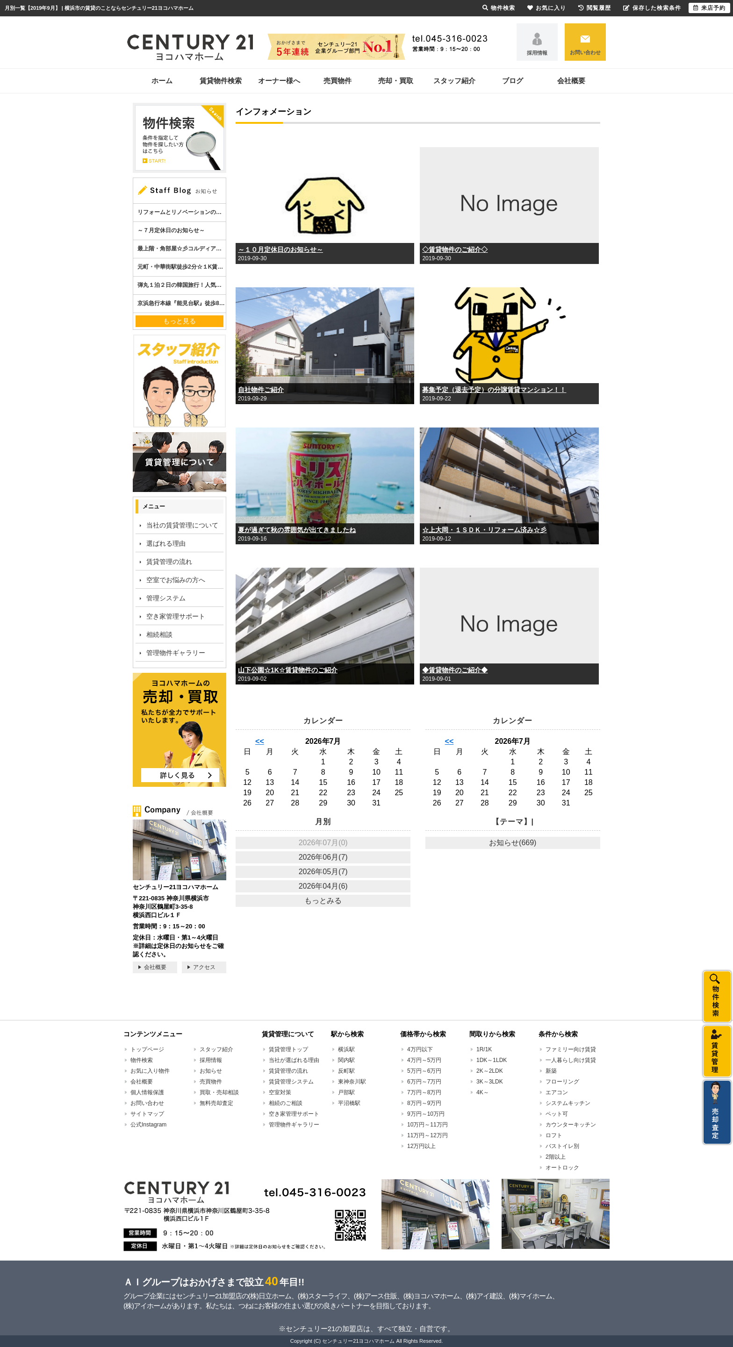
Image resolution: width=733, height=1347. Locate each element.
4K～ (482, 1092)
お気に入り (546, 8)
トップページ (147, 1049)
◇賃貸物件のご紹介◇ (455, 249)
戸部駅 (346, 1092)
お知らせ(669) (512, 843)
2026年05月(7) (323, 872)
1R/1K (484, 1049)
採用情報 (537, 53)
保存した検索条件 (652, 8)
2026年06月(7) (323, 857)
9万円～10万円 (426, 1114)
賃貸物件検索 (221, 81)
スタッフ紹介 (454, 81)
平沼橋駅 (349, 1103)
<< (259, 741)
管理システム (166, 598)
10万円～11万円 (427, 1124)
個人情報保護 (147, 1092)
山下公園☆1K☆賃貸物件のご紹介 (288, 670)
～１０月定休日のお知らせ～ (280, 249)
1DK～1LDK (491, 1060)
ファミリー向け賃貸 (571, 1049)
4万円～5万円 (424, 1060)
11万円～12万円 (427, 1135)
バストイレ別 (562, 1146)
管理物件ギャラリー (175, 652)
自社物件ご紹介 (261, 389)
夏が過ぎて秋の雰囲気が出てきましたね (297, 530)
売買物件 (337, 81)
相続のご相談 (285, 1103)
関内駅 (346, 1060)
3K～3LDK (489, 1081)
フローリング (562, 1081)
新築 (551, 1071)
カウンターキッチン (571, 1124)
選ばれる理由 (166, 543)
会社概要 (571, 81)
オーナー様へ (279, 81)
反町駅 (346, 1071)
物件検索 (141, 1060)
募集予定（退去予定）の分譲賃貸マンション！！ (494, 389)
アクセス (204, 967)
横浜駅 (346, 1049)
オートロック (562, 1167)
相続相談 (159, 634)
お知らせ (211, 1071)
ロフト (554, 1135)
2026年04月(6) (323, 886)
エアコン (557, 1092)
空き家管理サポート (175, 616)
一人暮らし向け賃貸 (571, 1060)
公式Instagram (148, 1124)
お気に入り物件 (150, 1071)
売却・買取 (395, 81)
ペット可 (557, 1114)
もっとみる (323, 901)
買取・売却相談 (219, 1092)
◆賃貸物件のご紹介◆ (455, 670)
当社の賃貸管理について (182, 525)
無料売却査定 (216, 1103)
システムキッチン (568, 1103)
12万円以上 (421, 1146)
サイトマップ (147, 1114)
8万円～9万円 (424, 1103)
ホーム (161, 81)
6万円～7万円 (424, 1081)
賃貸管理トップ (288, 1049)
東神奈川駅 (352, 1081)
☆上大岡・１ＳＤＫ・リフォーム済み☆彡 (484, 530)
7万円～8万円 (424, 1092)
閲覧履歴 (594, 8)
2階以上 (556, 1157)
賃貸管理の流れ (169, 561)
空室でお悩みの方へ (175, 580)
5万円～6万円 (424, 1071)
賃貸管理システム (291, 1081)
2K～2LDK (489, 1071)
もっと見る (179, 321)
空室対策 (280, 1092)
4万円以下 (420, 1049)
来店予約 (709, 8)
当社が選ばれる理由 (294, 1060)
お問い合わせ (585, 52)
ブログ (512, 81)
